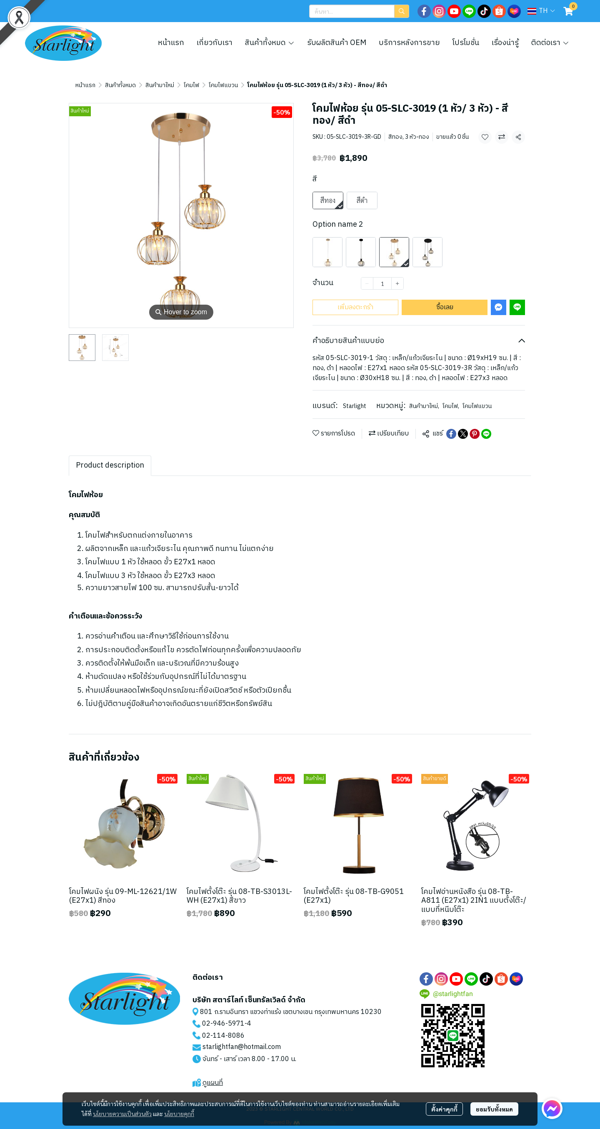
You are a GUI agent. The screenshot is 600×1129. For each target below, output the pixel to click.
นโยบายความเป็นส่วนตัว (122, 1113)
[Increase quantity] (397, 283)
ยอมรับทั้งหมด (494, 1109)
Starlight (354, 406)
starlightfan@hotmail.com (241, 1047)
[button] (359, 11)
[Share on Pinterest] (475, 434)
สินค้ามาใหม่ (159, 85)
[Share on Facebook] (451, 434)
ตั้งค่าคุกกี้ (444, 1109)
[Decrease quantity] (367, 283)
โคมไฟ (191, 85)
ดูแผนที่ (212, 1083)
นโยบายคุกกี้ (179, 1113)
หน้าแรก (85, 85)
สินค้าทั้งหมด (120, 85)
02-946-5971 (223, 1023)
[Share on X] (463, 434)
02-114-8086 (223, 1035)
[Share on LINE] (486, 434)
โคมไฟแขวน (223, 85)
